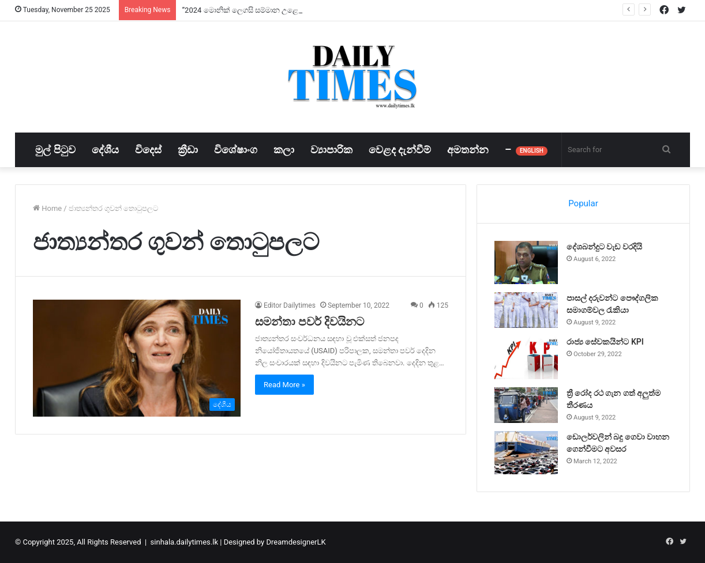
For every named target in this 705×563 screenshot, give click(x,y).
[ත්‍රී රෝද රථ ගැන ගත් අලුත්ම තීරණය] (526, 405)
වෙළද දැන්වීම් (400, 149)
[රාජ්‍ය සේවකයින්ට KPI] (526, 357)
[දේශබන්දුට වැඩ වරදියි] (526, 262)
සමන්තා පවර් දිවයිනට (309, 321)
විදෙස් (148, 149)
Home (47, 208)
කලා (283, 149)
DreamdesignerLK (295, 542)
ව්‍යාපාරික (331, 149)
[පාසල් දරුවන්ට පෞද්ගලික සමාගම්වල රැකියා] (526, 310)
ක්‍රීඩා (188, 149)
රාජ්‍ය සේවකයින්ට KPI (605, 341)
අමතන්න (468, 149)
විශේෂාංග (235, 149)
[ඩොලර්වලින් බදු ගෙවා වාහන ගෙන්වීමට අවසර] (526, 452)
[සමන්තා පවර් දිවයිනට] (137, 358)
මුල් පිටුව (55, 149)
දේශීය (105, 149)
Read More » (284, 384)
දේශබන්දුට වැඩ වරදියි (604, 246)
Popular (583, 203)
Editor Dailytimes (290, 305)
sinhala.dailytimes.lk (184, 542)
